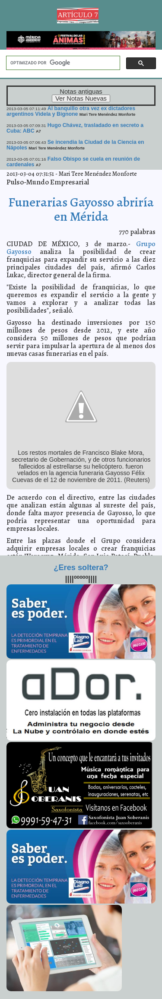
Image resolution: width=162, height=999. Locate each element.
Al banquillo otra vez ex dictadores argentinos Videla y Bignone (70, 111)
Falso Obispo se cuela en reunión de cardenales (73, 162)
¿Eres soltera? (81, 567)
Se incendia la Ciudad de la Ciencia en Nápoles (75, 145)
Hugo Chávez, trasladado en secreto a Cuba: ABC (74, 128)
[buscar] (62, 63)
